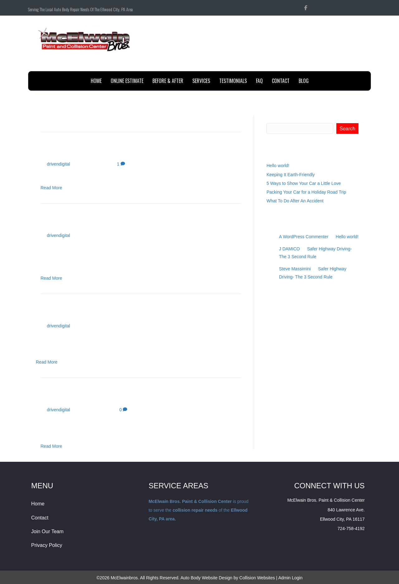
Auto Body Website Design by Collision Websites (227, 577)
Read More (51, 187)
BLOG (304, 80)
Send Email (353, 64)
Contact (39, 517)
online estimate (127, 80)
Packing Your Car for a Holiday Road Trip (126, 397)
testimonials (233, 80)
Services (201, 80)
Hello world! (65, 151)
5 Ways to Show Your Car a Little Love (120, 313)
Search (274, 118)
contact (281, 80)
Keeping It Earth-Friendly (92, 222)
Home (96, 80)
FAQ (259, 80)
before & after (167, 80)
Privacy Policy (46, 545)
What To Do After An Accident (295, 200)
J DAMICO (289, 248)
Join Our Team (47, 531)
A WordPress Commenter (303, 236)
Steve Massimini (295, 268)
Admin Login (290, 577)
